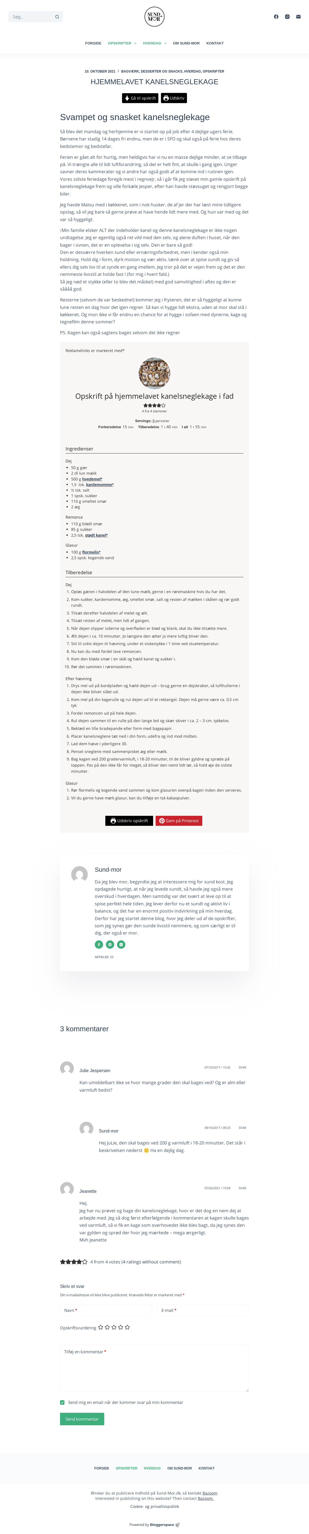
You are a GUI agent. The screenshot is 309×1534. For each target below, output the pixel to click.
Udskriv (174, 98)
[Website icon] (110, 944)
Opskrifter (123, 43)
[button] (145, 405)
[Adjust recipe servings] (153, 420)
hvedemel (91, 479)
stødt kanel (95, 535)
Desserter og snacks (161, 71)
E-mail (168, 1310)
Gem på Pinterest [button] (179, 820)
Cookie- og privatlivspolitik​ (154, 1506)
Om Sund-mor (186, 43)
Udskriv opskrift (129, 820)
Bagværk (130, 71)
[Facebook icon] (99, 944)
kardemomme (99, 484)
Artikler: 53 (104, 957)
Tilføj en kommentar (85, 1351)
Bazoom (210, 1493)
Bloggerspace (162, 1525)
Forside (93, 43)
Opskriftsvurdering (78, 1327)
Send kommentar (82, 1419)
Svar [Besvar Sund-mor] (242, 1128)
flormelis (90, 552)
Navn (70, 1310)
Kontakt (215, 43)
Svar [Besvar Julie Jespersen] (242, 1067)
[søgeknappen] (57, 16)
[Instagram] (287, 16)
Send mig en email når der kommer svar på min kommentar (121, 1402)
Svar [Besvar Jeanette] (242, 1188)
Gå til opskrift (140, 98)
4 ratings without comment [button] (151, 1262)
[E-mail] (298, 16)
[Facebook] (276, 16)
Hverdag (156, 43)
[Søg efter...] (30, 16)
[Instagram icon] (121, 944)
